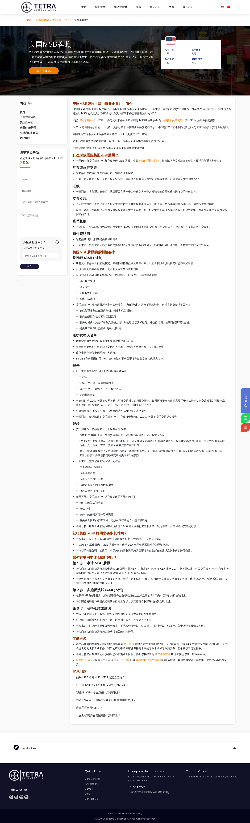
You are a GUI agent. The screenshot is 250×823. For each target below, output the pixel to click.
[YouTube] (21, 797)
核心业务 (100, 7)
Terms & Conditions (117, 813)
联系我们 (188, 7)
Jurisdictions (42, 19)
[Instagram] (16, 797)
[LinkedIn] (26, 797)
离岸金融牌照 (162, 654)
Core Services (92, 778)
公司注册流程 (28, 117)
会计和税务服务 (29, 132)
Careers (89, 788)
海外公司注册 (122, 660)
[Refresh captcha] (57, 242)
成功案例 (25, 138)
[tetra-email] (245, 427)
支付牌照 (129, 644)
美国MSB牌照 (28, 127)
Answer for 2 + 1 (33, 247)
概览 (22, 112)
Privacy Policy (135, 813)
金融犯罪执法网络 (172, 120)
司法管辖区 (120, 7)
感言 (138, 7)
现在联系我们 (84, 660)
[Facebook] (11, 797)
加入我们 (155, 7)
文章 (171, 7)
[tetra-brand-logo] (38, 7)
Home (29, 19)
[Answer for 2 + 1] (41, 255)
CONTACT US (43, 70)
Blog (87, 793)
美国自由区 (26, 122)
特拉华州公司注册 (61, 19)
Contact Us (91, 798)
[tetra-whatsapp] (245, 418)
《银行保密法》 (87, 120)
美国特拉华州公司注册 (149, 660)
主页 (83, 7)
